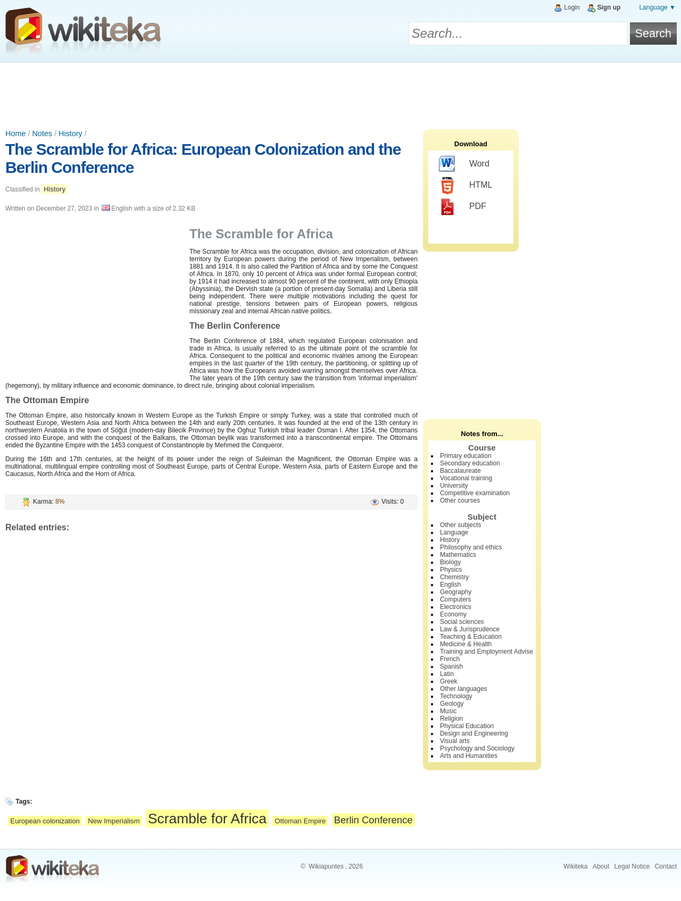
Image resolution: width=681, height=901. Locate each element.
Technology (456, 696)
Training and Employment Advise (486, 651)
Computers (455, 599)
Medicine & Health (466, 644)
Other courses (460, 500)
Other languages (463, 689)
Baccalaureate (460, 470)
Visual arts (455, 741)
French (450, 659)
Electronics (455, 607)
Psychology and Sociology (477, 748)
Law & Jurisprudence (470, 629)
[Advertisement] (340, 92)
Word (464, 164)
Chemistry (454, 577)
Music (448, 711)
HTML (466, 185)
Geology (452, 703)
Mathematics (458, 554)
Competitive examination (475, 493)
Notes (42, 133)
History (70, 133)
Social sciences (462, 621)
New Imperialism (113, 821)
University (454, 485)
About (601, 866)
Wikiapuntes (326, 866)
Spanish (451, 666)
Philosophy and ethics (471, 547)
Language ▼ (657, 7)
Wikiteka (575, 866)
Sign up (608, 7)
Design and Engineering (474, 733)
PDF (462, 206)
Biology (450, 562)
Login (571, 7)
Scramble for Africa (207, 819)
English (450, 584)
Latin (447, 674)
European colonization (45, 821)
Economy (453, 614)
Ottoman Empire (300, 821)
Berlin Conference (373, 819)
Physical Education (467, 726)
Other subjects (460, 525)
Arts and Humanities (468, 756)
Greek (449, 681)
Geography (455, 592)
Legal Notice (632, 866)
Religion (451, 718)
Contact (666, 866)
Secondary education (470, 463)
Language (454, 532)
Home (15, 133)
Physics (451, 569)
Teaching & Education (471, 636)
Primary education (466, 456)
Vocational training (466, 478)
